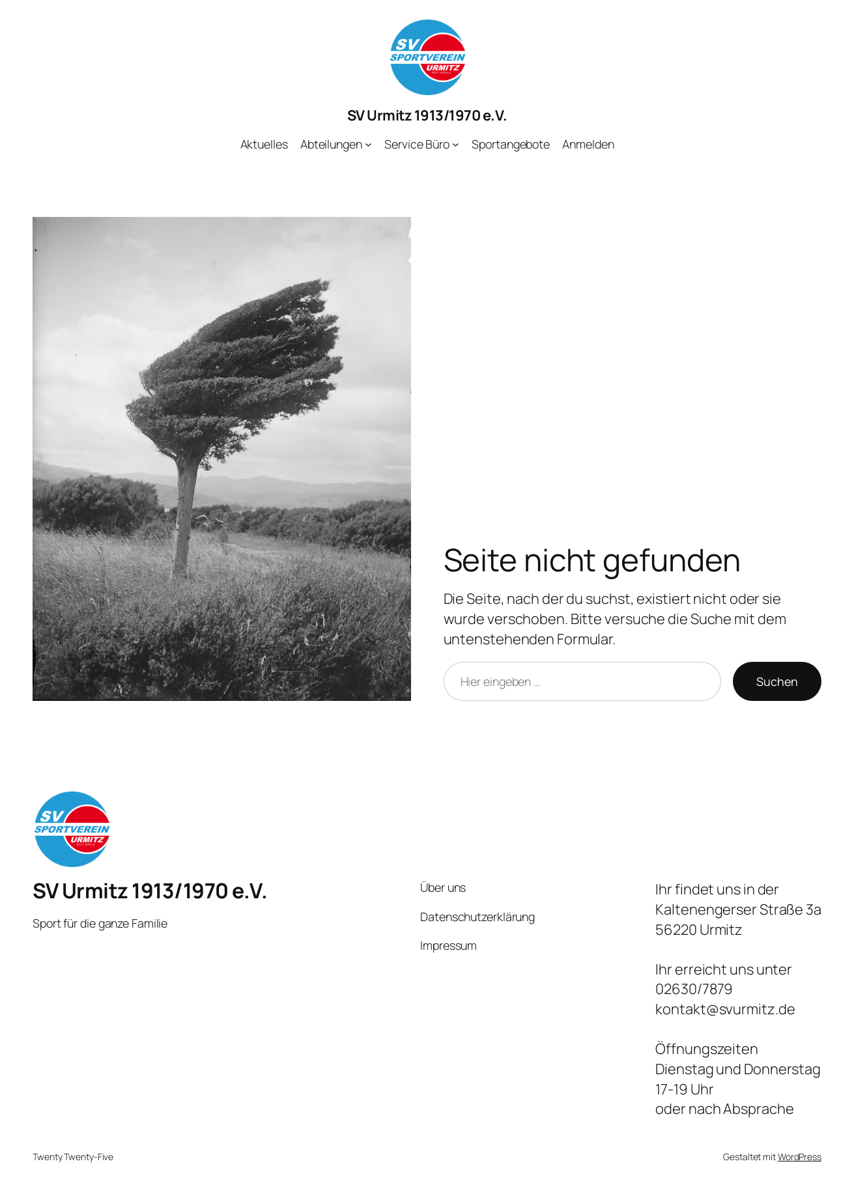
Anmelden (588, 144)
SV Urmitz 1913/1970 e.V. (427, 115)
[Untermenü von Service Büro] (455, 144)
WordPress (799, 1156)
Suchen (777, 681)
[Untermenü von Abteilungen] (368, 144)
